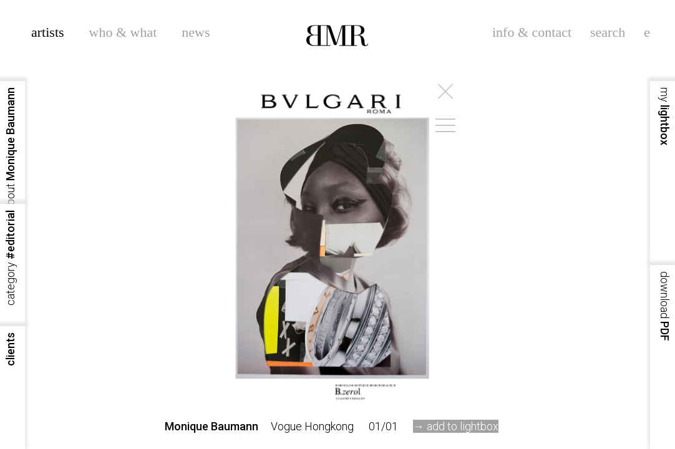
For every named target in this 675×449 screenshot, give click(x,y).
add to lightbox (462, 426)
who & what (123, 32)
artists (47, 32)
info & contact (531, 32)
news (196, 32)
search (607, 32)
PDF (664, 306)
